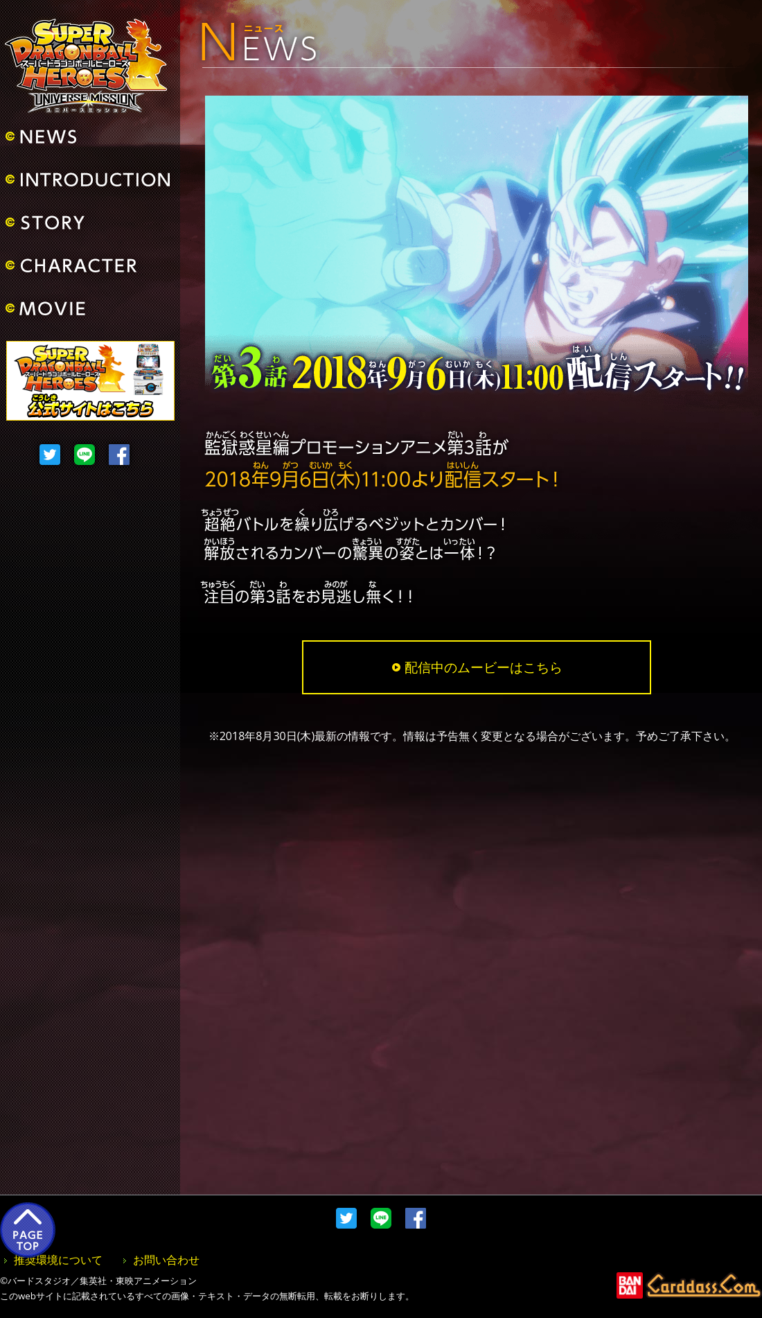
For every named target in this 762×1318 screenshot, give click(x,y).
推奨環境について (58, 1259)
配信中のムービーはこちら (477, 667)
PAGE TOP (27, 1230)
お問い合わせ (166, 1259)
